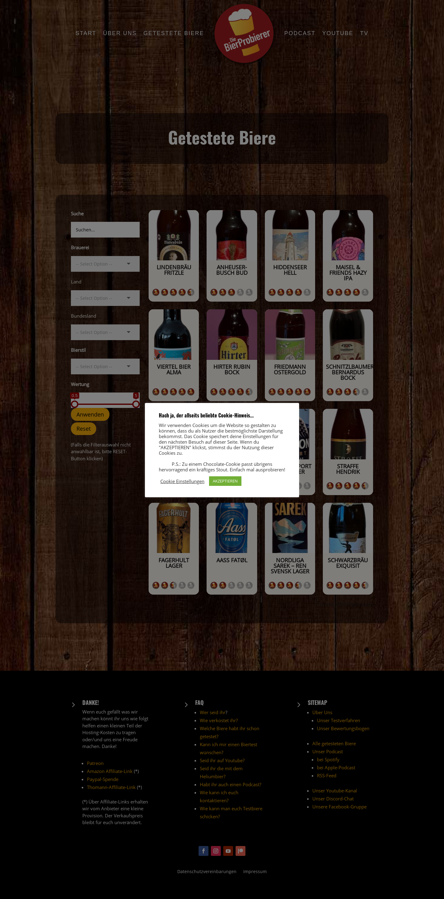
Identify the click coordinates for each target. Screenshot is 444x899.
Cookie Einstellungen (182, 481)
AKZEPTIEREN (225, 481)
